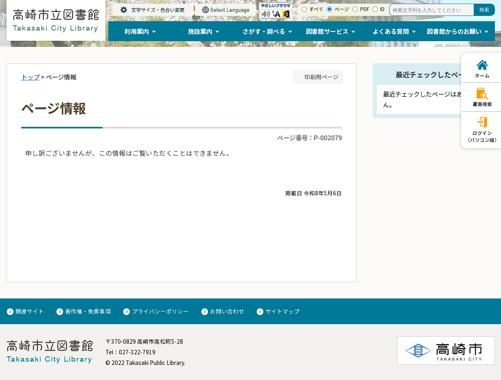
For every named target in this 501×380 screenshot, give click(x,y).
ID (382, 9)
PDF (364, 9)
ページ (342, 9)
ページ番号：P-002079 (309, 137)
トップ (30, 76)
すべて (316, 9)
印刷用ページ (321, 77)
